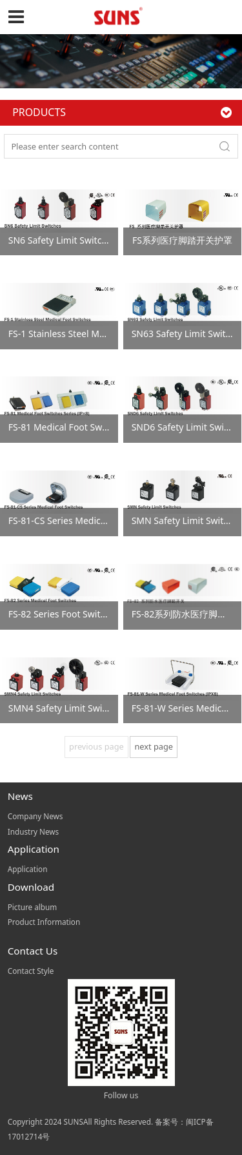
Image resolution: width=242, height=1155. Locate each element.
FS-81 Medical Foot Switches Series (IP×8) (95, 427)
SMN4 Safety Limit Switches (66, 708)
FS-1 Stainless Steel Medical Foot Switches (96, 333)
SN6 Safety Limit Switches (62, 240)
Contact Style (31, 971)
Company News (35, 816)
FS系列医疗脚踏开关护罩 (182, 240)
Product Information (44, 922)
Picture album (32, 907)
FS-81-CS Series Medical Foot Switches (88, 520)
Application (28, 869)
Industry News (33, 831)
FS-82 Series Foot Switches (64, 614)
